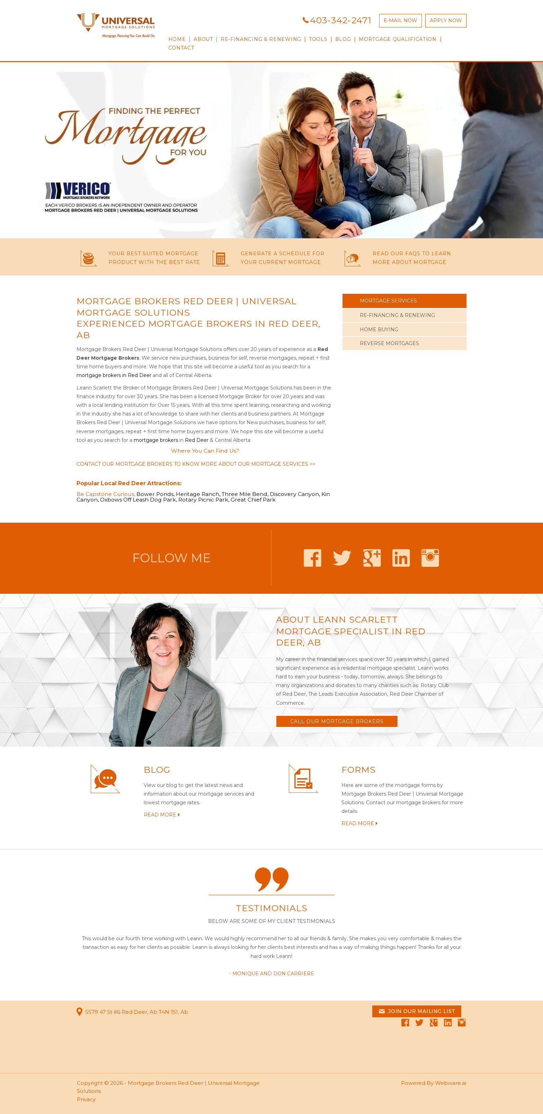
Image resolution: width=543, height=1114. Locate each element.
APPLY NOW (446, 20)
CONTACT (181, 48)
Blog (343, 39)
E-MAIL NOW (400, 20)
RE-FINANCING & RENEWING (261, 39)
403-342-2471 (341, 20)
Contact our (380, 802)
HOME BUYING (379, 329)
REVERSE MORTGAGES (389, 343)
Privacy (86, 1099)
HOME (177, 39)
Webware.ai (450, 1083)
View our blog (160, 785)
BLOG (157, 769)
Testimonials (272, 908)
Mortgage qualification (397, 39)
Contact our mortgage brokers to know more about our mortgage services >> (196, 464)
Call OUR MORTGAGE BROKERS (337, 721)
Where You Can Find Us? (205, 450)
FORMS (358, 769)
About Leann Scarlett (337, 619)
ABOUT (203, 39)
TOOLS (318, 39)
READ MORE (160, 815)
